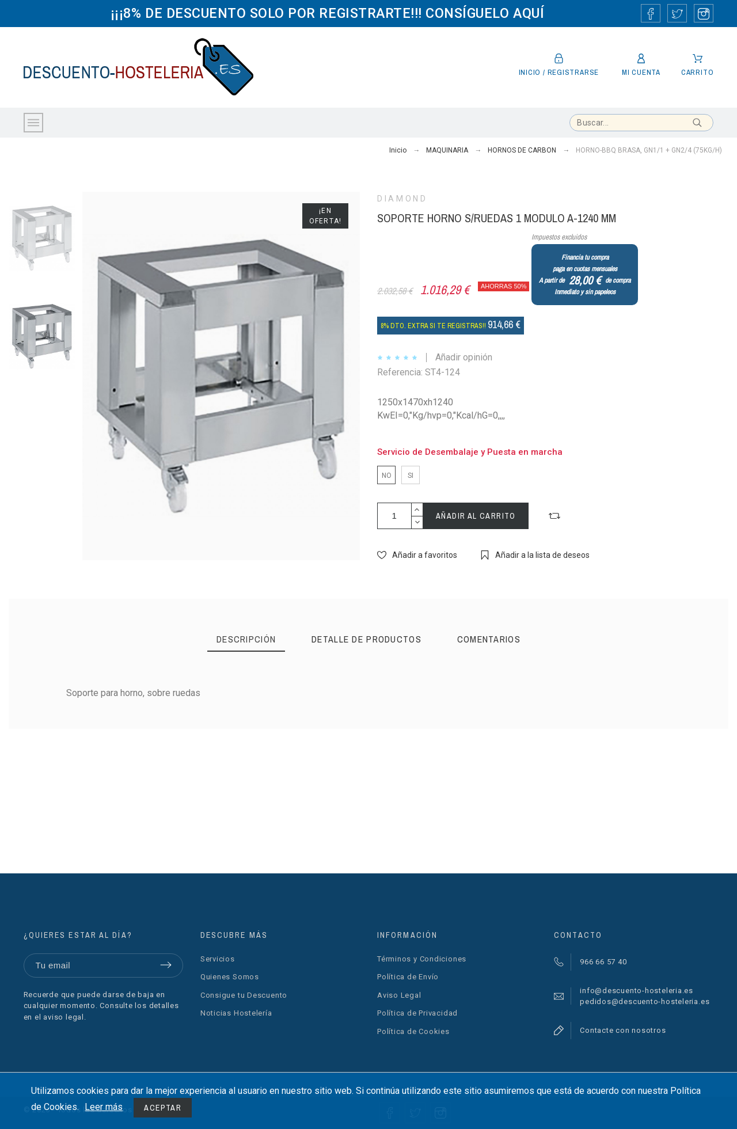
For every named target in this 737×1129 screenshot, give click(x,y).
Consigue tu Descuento (243, 995)
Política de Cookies (413, 1031)
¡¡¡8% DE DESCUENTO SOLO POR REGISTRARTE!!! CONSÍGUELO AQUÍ (327, 13)
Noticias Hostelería (236, 1013)
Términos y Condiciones (421, 959)
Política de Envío (408, 976)
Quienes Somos (229, 976)
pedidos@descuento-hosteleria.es (644, 1001)
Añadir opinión (463, 357)
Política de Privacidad (417, 1013)
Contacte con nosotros (623, 1030)
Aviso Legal (399, 995)
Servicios (217, 959)
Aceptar (162, 1108)
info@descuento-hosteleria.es (636, 990)
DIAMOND (402, 199)
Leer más (104, 1106)
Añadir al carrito (476, 516)
